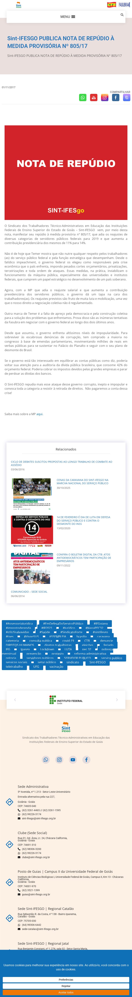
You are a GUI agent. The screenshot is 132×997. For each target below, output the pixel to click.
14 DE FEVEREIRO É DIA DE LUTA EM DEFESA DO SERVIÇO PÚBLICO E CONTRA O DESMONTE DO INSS (83, 520)
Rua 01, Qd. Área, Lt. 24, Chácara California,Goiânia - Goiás (42, 839)
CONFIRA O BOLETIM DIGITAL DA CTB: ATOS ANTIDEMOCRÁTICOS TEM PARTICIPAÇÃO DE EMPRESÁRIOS (84, 558)
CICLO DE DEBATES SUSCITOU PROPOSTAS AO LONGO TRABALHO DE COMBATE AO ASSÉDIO (61, 463)
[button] (67, 16)
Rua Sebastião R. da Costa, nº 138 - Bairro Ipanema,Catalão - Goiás (47, 915)
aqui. (39, 414)
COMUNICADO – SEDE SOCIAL (29, 591)
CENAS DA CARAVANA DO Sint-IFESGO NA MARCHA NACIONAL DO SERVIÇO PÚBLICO (82, 481)
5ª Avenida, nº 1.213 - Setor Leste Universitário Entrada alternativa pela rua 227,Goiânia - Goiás (44, 796)
